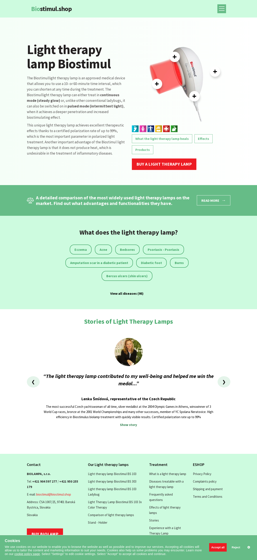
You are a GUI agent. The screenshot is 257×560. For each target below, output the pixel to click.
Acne (103, 249)
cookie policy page (27, 554)
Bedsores (127, 249)
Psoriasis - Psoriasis (163, 249)
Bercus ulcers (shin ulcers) (127, 276)
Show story (128, 425)
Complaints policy (205, 481)
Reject (236, 547)
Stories (154, 520)
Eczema (80, 249)
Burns (179, 263)
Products (142, 149)
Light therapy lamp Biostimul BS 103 (112, 474)
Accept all (218, 547)
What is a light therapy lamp (167, 474)
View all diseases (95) (127, 293)
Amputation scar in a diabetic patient (99, 263)
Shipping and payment (208, 489)
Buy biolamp (44, 534)
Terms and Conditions (207, 496)
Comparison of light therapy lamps (111, 515)
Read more (213, 200)
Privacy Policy (202, 474)
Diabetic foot (151, 263)
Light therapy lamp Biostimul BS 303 (112, 481)
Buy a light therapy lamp (164, 164)
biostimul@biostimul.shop (53, 494)
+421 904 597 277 (44, 481)
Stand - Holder (97, 522)
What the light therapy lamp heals (162, 138)
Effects (203, 138)
